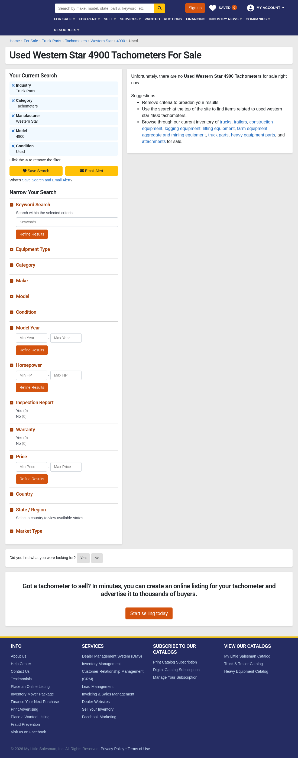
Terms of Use (139, 749)
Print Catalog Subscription (175, 662)
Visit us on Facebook (28, 732)
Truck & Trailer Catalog (243, 664)
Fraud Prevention (25, 724)
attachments (154, 141)
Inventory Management (101, 664)
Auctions (173, 19)
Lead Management (98, 686)
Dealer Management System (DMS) (112, 656)
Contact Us (20, 671)
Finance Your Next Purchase (35, 702)
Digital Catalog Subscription (176, 670)
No (97, 558)
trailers (240, 121)
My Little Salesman (28, 11)
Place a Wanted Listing (30, 717)
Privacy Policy (112, 749)
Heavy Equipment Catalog (246, 671)
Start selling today (149, 613)
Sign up (195, 8)
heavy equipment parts (253, 134)
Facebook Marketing (99, 717)
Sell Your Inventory (98, 709)
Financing (195, 19)
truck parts (218, 134)
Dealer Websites (96, 702)
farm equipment (252, 128)
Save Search (36, 171)
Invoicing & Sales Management (108, 694)
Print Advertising (24, 709)
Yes (83, 558)
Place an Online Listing (30, 686)
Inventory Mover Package (32, 694)
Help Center (21, 664)
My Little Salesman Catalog (247, 656)
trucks (225, 121)
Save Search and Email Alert (46, 180)
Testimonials (21, 679)
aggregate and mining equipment (174, 134)
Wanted (152, 19)
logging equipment (182, 128)
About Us (19, 656)
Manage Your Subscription (175, 677)
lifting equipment (219, 128)
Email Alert (91, 171)
